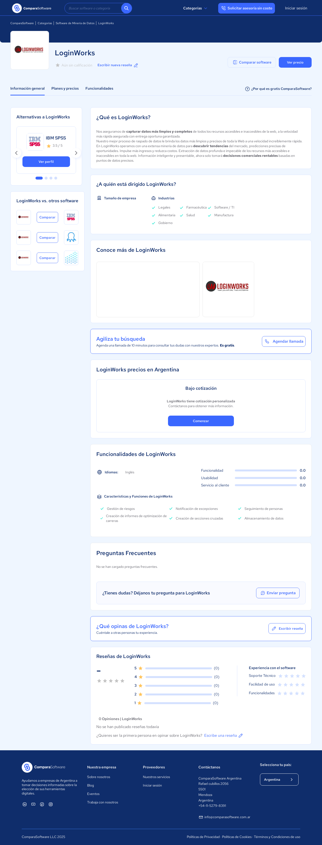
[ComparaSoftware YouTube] (33, 804)
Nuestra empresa (101, 767)
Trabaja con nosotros (102, 802)
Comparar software (252, 62)
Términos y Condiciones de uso (277, 837)
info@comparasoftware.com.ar (224, 817)
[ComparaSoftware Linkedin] (25, 804)
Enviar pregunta (278, 593)
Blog (90, 785)
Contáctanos (209, 767)
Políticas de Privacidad (203, 837)
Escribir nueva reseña (118, 65)
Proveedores (154, 767)
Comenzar (201, 421)
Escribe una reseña (224, 735)
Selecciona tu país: (276, 764)
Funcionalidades (99, 88)
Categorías (196, 8)
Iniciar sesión (296, 8)
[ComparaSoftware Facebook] (42, 804)
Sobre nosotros (98, 777)
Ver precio (295, 62)
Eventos (93, 794)
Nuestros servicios (156, 777)
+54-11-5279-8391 (212, 805)
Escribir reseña (287, 628)
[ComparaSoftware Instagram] (51, 804)
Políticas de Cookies (237, 837)
